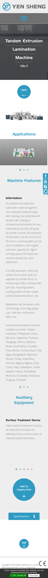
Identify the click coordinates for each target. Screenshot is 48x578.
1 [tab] (20, 170)
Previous (3, 150)
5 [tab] (31, 469)
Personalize (34, 575)
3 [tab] (28, 170)
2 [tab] (24, 170)
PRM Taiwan (19, 567)
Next (43, 150)
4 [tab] (28, 469)
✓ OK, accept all (18, 575)
